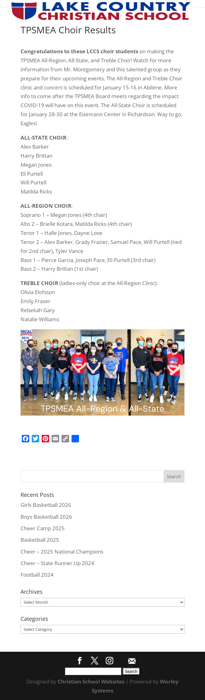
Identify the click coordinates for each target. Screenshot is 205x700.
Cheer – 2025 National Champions (62, 551)
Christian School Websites (91, 681)
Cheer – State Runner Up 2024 (57, 563)
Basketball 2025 (40, 539)
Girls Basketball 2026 (46, 504)
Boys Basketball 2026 (46, 516)
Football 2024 (37, 574)
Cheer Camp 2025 (43, 528)
